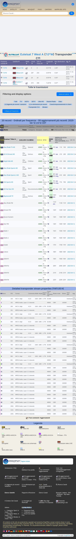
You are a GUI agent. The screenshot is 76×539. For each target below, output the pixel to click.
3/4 (50, 141)
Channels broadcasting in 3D (62, 501)
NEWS (5, 9)
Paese (24, 130)
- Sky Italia (65, 494)
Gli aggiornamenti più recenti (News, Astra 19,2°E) (63, 478)
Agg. (73, 130)
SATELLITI (13, 9)
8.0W (73, 53)
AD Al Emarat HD (9, 154)
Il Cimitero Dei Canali (11, 501)
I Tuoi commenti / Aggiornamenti (39, 418)
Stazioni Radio (51, 101)
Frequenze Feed (29, 510)
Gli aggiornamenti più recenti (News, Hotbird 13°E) (45, 478)
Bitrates (45, 107)
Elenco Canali (43, 493)
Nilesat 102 (19, 68)
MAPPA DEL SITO (60, 9)
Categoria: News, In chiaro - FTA (12, 514)
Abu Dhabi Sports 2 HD (11, 175)
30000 (51, 139)
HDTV (27, 101)
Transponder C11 (34, 107)
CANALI (22, 9)
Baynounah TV (8, 196)
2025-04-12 (71, 147)
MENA (31, 140)
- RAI (69, 493)
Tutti (15, 101)
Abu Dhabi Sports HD (11, 168)
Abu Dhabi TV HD (9, 147)
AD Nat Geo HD (9, 189)
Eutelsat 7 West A (32, 54)
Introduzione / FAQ (10, 468)
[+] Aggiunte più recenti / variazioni (15, 104)
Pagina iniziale (16, 461)
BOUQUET (31, 9)
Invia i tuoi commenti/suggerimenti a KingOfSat (63, 469)
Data (60, 101)
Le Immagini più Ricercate (27, 501)
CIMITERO (48, 9)
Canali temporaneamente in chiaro (60, 104)
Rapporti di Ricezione (28, 493)
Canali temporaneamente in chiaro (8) (45, 486)
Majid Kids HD (8, 161)
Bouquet (58, 493)
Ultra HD (41, 101)
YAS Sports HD (8, 182)
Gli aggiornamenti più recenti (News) (11, 477)
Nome (6, 130)
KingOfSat (67, 535)
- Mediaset (59, 494)
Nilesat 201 (19, 73)
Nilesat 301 (19, 78)
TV (21, 101)
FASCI (40, 9)
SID (52, 130)
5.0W (2, 53)
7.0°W (49, 54)
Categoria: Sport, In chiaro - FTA (12, 511)
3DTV (33, 101)
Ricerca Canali (61, 484)
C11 (28, 140)
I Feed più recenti (29, 512)
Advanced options (65, 94)
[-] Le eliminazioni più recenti (38, 104)
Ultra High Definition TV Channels (46, 501)
